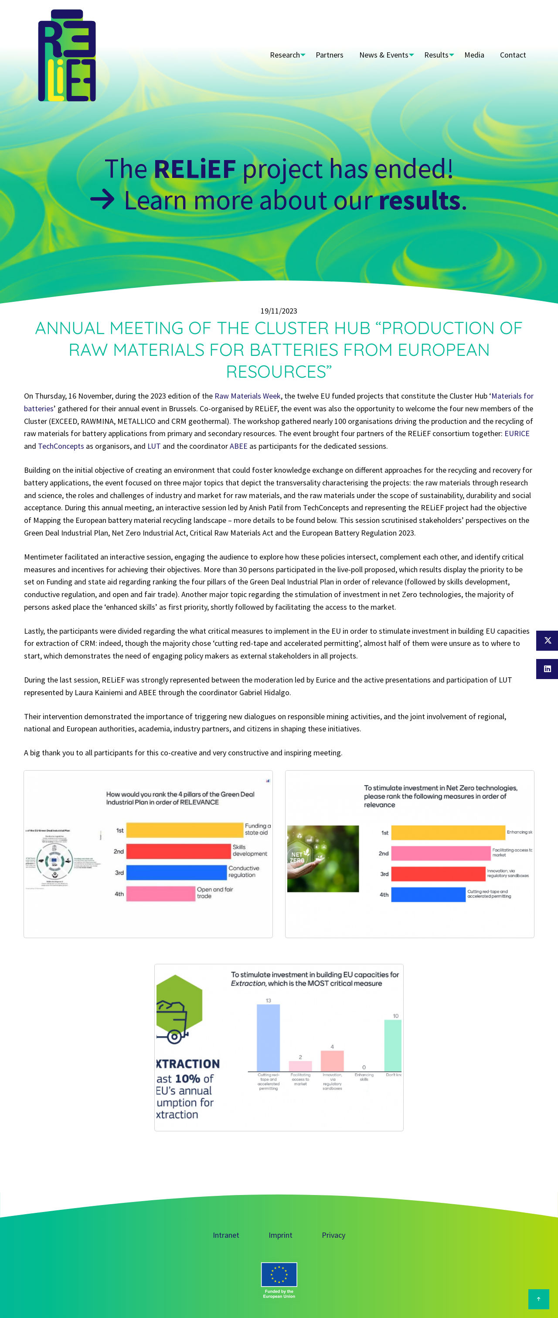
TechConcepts (61, 446)
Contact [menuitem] (514, 55)
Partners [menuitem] (331, 55)
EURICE (517, 433)
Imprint (281, 1235)
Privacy (333, 1235)
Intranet (226, 1235)
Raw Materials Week (247, 396)
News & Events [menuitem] (382, 55)
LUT (154, 446)
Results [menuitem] (437, 55)
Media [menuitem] (478, 55)
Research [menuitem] (284, 55)
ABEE (239, 446)
